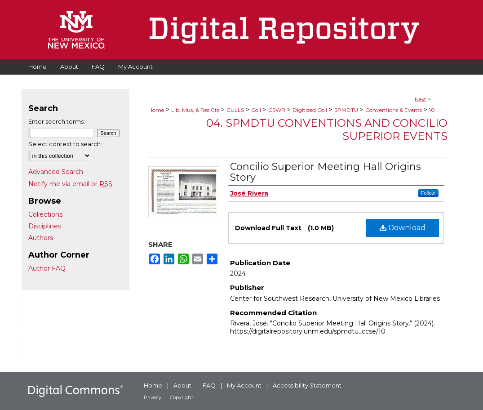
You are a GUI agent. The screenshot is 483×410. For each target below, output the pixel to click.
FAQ (209, 385)
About (182, 385)
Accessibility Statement (307, 385)
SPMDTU (346, 110)
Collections (45, 214)
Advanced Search (55, 172)
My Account (244, 385)
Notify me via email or (70, 184)
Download (402, 227)
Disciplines (44, 226)
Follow (428, 193)
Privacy (152, 397)
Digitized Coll (309, 110)
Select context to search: (65, 143)
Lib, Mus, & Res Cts (195, 110)
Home (156, 110)
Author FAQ (47, 268)
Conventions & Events (393, 110)
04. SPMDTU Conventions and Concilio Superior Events (327, 129)
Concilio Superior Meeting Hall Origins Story (325, 171)
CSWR (276, 110)
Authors (40, 238)
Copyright (181, 397)
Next (420, 99)
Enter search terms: (56, 121)
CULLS (235, 110)
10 (432, 110)
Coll (256, 110)
